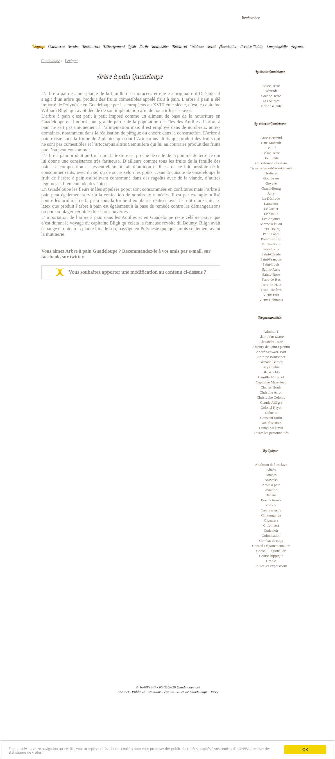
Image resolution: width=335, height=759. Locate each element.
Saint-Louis (271, 264)
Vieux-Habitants (271, 300)
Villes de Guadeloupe (191, 692)
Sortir (143, 46)
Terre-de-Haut (271, 284)
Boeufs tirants (271, 500)
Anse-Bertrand (271, 138)
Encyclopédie (276, 46)
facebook (50, 256)
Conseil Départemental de (271, 546)
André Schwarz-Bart (271, 352)
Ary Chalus (271, 367)
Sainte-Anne (271, 269)
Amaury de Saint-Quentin (271, 347)
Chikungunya (271, 515)
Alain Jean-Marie (271, 336)
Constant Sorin (271, 418)
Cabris (271, 505)
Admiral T (271, 331)
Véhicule (197, 46)
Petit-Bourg (270, 229)
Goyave (271, 183)
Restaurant (91, 46)
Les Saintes (271, 101)
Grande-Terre (271, 96)
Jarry (271, 193)
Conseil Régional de (271, 551)
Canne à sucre (271, 510)
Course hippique (271, 556)
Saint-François (271, 259)
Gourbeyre (271, 178)
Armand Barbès (271, 362)
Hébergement (114, 46)
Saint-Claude (271, 254)
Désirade (270, 91)
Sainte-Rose (271, 274)
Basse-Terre (271, 86)
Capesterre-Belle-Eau (271, 163)
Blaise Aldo (271, 372)
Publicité (138, 692)
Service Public (251, 46)
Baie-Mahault (271, 143)
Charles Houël (271, 387)
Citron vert (271, 525)
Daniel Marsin (271, 423)
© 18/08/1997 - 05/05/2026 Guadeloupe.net (167, 687)
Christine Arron (271, 392)
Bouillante (271, 158)
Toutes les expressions (271, 566)
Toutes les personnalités (270, 433)
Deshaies (271, 173)
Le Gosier (271, 208)
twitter (76, 256)
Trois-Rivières (271, 290)
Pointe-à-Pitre (271, 239)
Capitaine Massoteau (271, 382)
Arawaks (270, 480)
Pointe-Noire (271, 244)
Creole (271, 561)
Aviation (271, 490)
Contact (123, 692)
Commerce (56, 46)
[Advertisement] (130, 321)
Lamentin (271, 203)
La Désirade (271, 198)
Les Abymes (271, 219)
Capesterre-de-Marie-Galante (271, 168)
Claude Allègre (271, 402)
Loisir (131, 46)
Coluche (271, 412)
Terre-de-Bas (271, 279)
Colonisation (271, 535)
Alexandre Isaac (271, 342)
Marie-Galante (271, 106)
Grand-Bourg (271, 188)
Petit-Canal (271, 234)
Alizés (271, 470)
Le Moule (271, 214)
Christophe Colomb (271, 397)
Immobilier (160, 46)
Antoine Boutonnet (271, 357)
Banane (271, 495)
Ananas (271, 475)
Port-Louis (271, 249)
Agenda (297, 46)
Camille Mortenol (271, 377)
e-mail (195, 251)
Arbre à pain (271, 485)
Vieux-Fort (271, 295)
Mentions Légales (160, 692)
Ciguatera (271, 520)
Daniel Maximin (271, 428)
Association (228, 46)
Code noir (271, 530)
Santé (211, 46)
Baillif (271, 148)
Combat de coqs (271, 540)
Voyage (38, 46)
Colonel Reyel (271, 407)
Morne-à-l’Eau (271, 224)
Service (73, 46)
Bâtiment (179, 46)
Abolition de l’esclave (271, 464)
